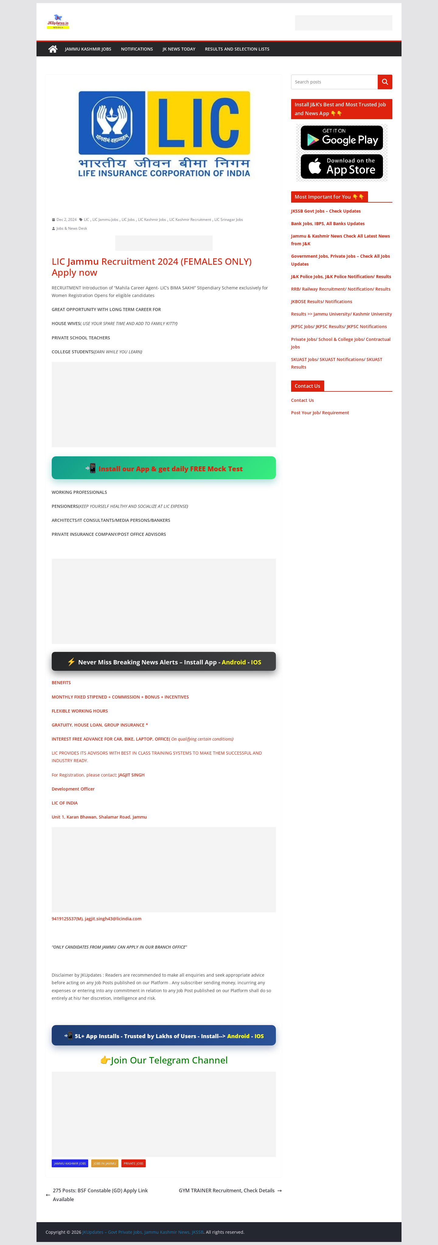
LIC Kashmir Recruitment (190, 219)
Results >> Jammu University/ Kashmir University (341, 314)
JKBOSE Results (306, 301)
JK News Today (179, 49)
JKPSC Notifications (367, 326)
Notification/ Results (369, 289)
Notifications (137, 49)
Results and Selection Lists (237, 49)
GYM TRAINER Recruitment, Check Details (230, 1190)
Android (234, 662)
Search (385, 82)
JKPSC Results (330, 326)
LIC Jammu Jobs (105, 219)
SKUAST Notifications (342, 359)
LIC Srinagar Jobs (228, 219)
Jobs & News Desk (72, 228)
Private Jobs (133, 1163)
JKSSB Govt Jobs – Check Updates (326, 211)
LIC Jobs (128, 219)
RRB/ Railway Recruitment (318, 289)
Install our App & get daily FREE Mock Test (171, 468)
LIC (86, 219)
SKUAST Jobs (304, 359)
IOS (256, 662)
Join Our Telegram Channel (169, 1060)
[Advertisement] (343, 22)
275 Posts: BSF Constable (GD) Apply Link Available (97, 1195)
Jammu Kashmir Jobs (88, 49)
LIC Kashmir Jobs (152, 219)
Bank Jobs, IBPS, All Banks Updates (328, 223)
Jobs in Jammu (105, 1163)
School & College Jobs (340, 339)
